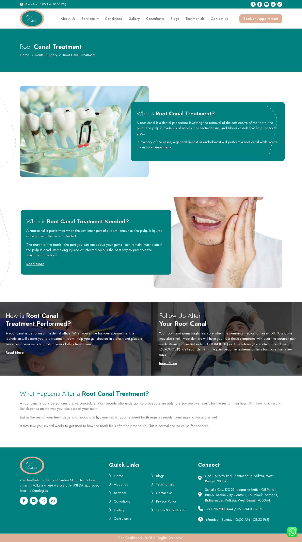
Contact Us (219, 18)
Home (24, 55)
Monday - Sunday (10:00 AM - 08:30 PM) (237, 519)
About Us (68, 18)
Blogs (175, 18)
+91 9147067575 (250, 509)
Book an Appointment (260, 18)
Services (118, 492)
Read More (35, 263)
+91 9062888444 (219, 509)
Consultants (155, 18)
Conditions (113, 18)
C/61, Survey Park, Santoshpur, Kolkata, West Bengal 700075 (239, 478)
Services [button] (88, 18)
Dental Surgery (46, 55)
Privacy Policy (164, 501)
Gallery (134, 18)
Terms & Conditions (168, 510)
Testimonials (194, 18)
